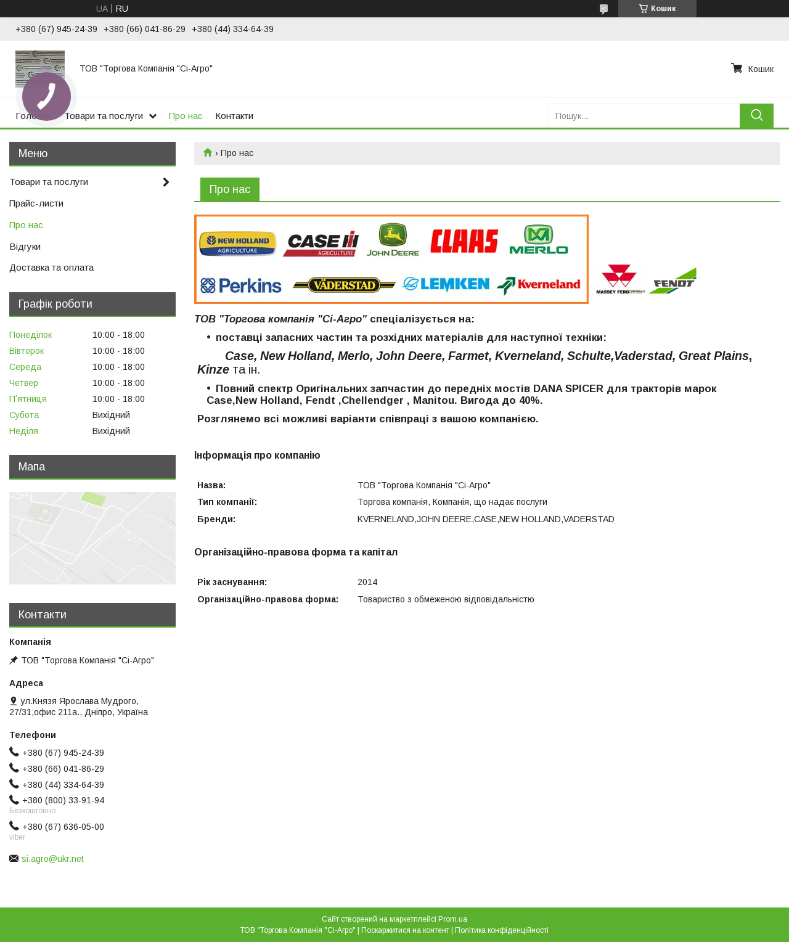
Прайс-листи (36, 203)
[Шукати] (757, 116)
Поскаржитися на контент (405, 930)
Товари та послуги (103, 115)
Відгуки (25, 246)
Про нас (186, 115)
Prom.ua (452, 919)
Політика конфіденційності (502, 930)
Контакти (234, 115)
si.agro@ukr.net (53, 859)
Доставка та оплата (51, 267)
